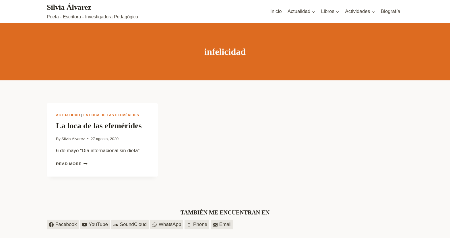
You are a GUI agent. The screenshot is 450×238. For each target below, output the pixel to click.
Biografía (390, 11)
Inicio (276, 11)
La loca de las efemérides (111, 115)
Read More (72, 164)
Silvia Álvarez (73, 139)
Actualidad (68, 115)
